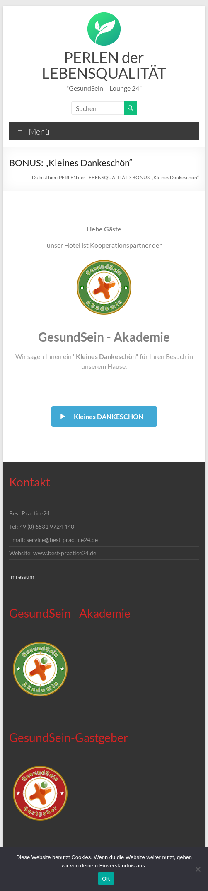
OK (106, 879)
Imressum (21, 576)
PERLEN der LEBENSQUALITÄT (104, 65)
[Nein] (197, 869)
